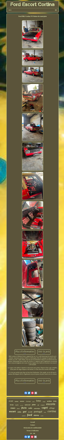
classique (28, 401)
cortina (52, 411)
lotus (38, 400)
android (24, 415)
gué (24, 411)
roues (12, 408)
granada (21, 405)
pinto (34, 405)
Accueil (32, 422)
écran (12, 405)
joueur (18, 408)
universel (27, 405)
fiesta (33, 401)
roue (45, 412)
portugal (38, 411)
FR (34, 433)
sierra (36, 415)
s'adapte (44, 401)
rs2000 (41, 415)
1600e (19, 412)
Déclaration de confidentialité (33, 428)
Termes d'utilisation (33, 430)
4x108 (30, 412)
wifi (38, 405)
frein (54, 401)
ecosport (43, 405)
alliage (52, 408)
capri (45, 407)
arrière (49, 401)
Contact (32, 425)
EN (31, 433)
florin (24, 408)
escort (12, 411)
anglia (17, 405)
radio (30, 408)
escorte (50, 404)
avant (11, 401)
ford (29, 414)
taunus (16, 401)
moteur (22, 401)
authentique (37, 408)
